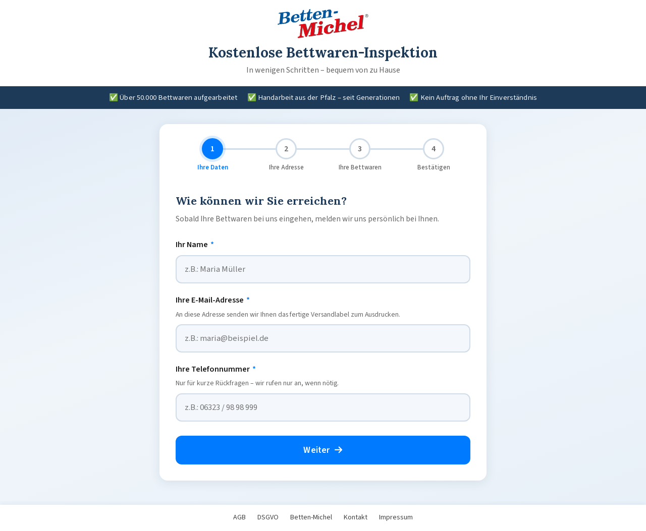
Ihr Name (195, 244)
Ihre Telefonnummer (216, 369)
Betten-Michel (311, 517)
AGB (239, 517)
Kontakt (355, 517)
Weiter (322, 450)
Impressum (396, 517)
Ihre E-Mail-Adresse (213, 300)
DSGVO (268, 517)
